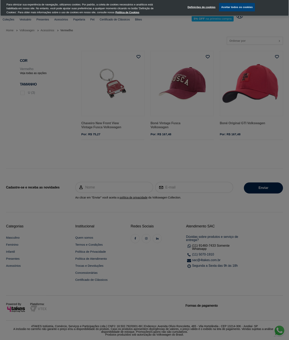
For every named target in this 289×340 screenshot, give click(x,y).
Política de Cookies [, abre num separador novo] (127, 8)
